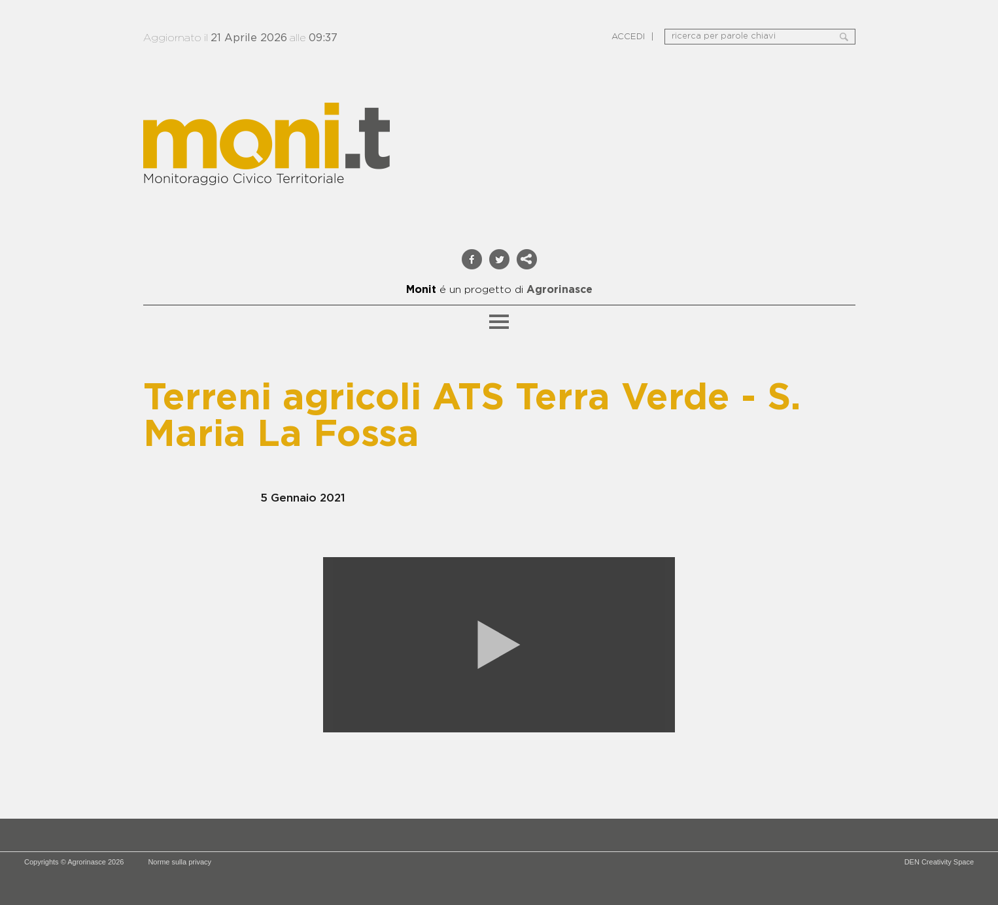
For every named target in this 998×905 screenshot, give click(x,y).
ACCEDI (628, 37)
